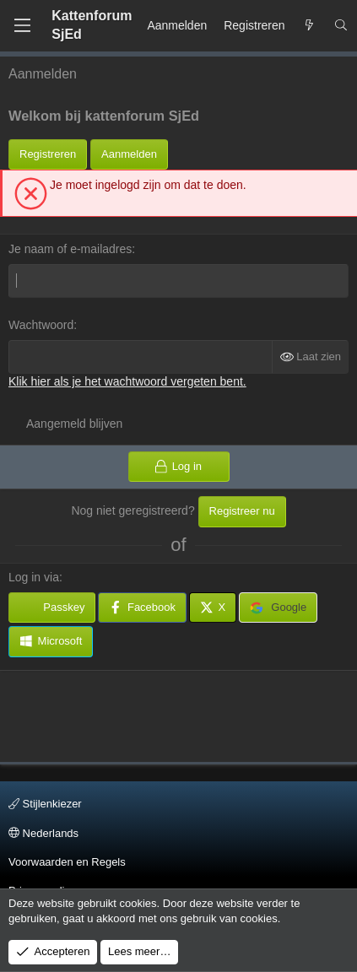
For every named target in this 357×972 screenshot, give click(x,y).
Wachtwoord (40, 325)
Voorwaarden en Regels (67, 862)
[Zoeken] (341, 26)
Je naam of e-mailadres (70, 249)
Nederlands (43, 833)
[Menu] (22, 25)
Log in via (33, 577)
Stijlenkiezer (45, 803)
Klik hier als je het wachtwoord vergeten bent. (127, 381)
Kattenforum (91, 24)
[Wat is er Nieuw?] (310, 26)
